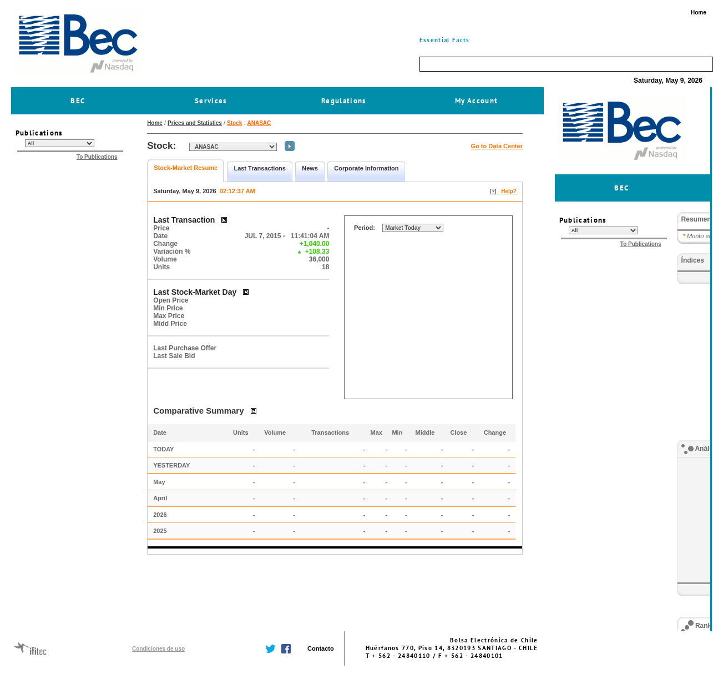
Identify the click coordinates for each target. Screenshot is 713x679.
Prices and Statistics (195, 123)
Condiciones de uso (158, 649)
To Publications (97, 157)
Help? (509, 191)
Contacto (320, 648)
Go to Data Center (497, 146)
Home (155, 123)
